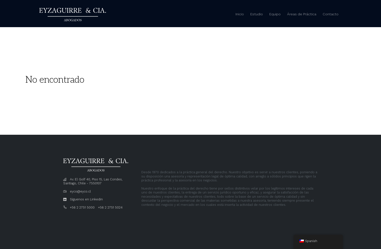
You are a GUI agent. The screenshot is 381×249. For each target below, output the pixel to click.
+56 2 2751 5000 (82, 207)
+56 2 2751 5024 (110, 207)
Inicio (239, 14)
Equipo (275, 14)
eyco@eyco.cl (80, 191)
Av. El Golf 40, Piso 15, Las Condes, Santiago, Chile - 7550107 (93, 181)
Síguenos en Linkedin (86, 199)
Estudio (256, 14)
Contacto (331, 14)
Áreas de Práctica (301, 14)
